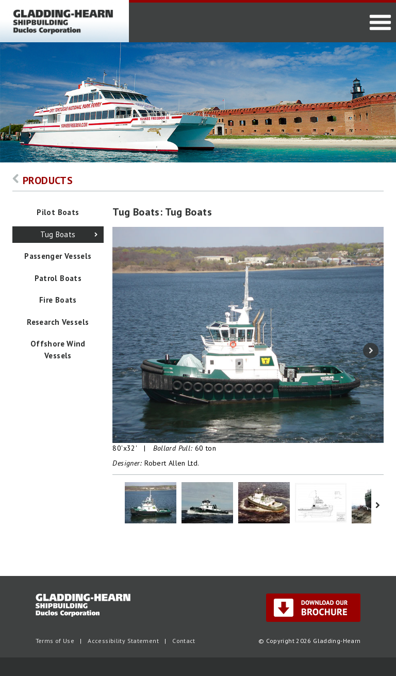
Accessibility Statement (123, 641)
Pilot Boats (58, 212)
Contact (183, 641)
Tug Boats (57, 234)
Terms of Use (55, 641)
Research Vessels (58, 322)
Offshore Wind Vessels (58, 349)
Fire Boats (58, 300)
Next (370, 350)
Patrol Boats (58, 278)
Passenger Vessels (57, 256)
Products (42, 180)
